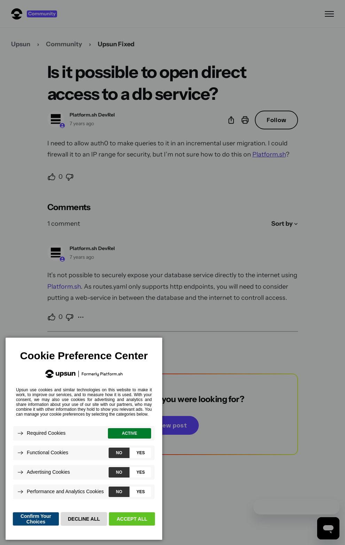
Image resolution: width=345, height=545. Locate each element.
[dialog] (84, 438)
